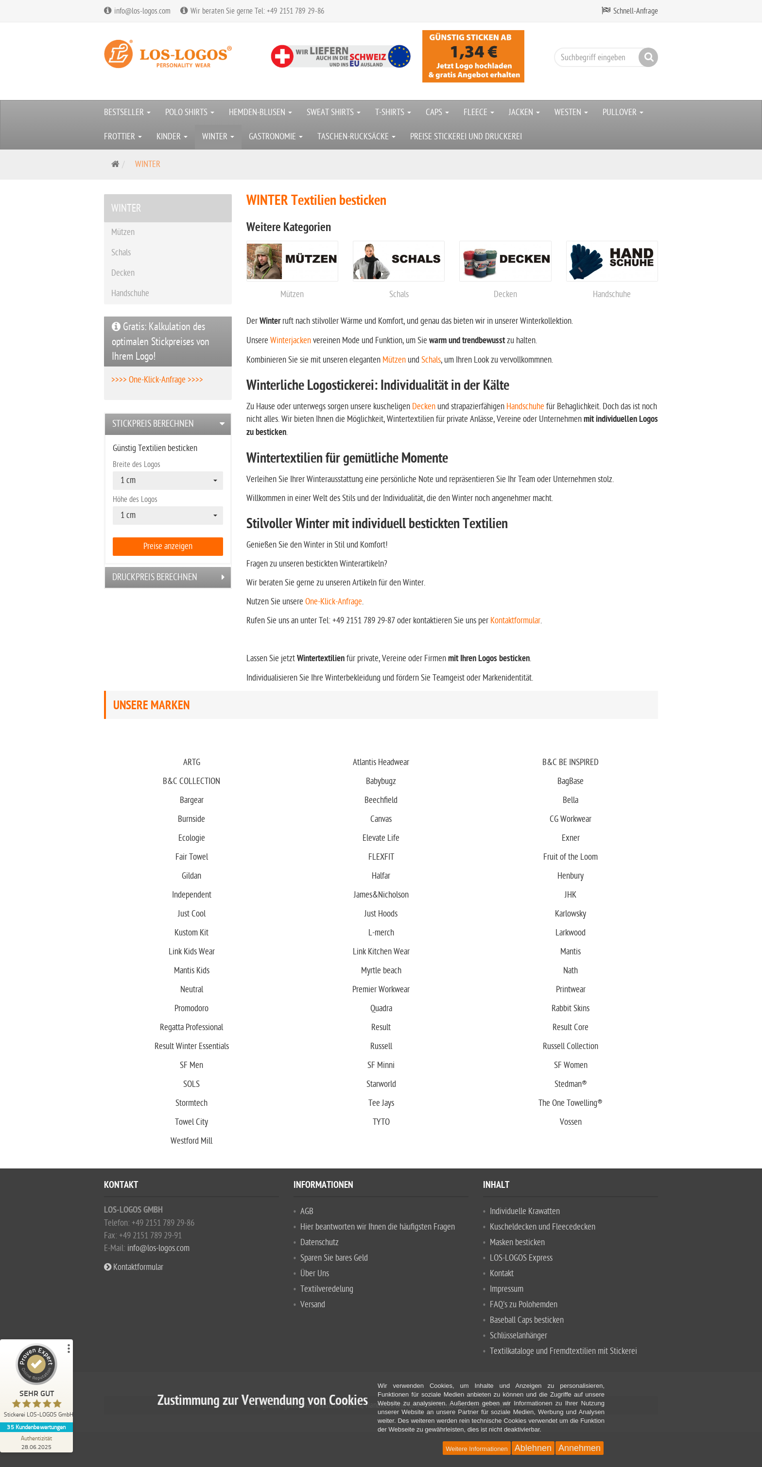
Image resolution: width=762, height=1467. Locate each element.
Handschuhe (612, 294)
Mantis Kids (191, 971)
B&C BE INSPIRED (570, 762)
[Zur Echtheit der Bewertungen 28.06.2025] (36, 1442)
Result (381, 1027)
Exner (571, 838)
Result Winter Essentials (192, 1046)
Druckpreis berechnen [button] (154, 577)
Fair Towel (191, 857)
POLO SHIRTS (189, 112)
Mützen (292, 294)
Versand (312, 1305)
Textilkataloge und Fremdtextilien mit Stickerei (563, 1351)
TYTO (381, 1122)
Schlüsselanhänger (518, 1336)
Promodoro (191, 1008)
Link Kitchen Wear (381, 952)
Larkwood (570, 933)
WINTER (218, 137)
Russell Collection (570, 1046)
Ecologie (191, 838)
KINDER (172, 137)
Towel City (191, 1122)
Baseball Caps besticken (527, 1320)
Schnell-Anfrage (635, 11)
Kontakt (502, 1273)
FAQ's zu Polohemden (523, 1305)
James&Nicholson (381, 895)
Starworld (381, 1084)
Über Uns (314, 1273)
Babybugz (381, 781)
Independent (191, 895)
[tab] (168, 424)
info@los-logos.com (157, 1248)
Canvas (381, 819)
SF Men (191, 1065)
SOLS (191, 1084)
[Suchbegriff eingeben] (603, 57)
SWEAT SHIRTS (334, 112)
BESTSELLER (127, 112)
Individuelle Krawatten (525, 1211)
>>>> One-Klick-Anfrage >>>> (157, 380)
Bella (570, 800)
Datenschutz (319, 1242)
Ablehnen (533, 1448)
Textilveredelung (326, 1289)
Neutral (191, 989)
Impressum (506, 1289)
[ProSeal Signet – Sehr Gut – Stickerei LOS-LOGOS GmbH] (36, 1382)
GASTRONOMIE (276, 137)
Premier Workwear (381, 989)
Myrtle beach (381, 971)
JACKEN (524, 112)
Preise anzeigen (167, 546)
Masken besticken (517, 1242)
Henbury (570, 876)
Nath (570, 971)
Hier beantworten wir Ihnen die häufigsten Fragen (377, 1227)
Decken (505, 294)
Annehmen (579, 1448)
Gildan (191, 876)
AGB (306, 1211)
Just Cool (192, 914)
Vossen (571, 1122)
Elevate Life (381, 838)
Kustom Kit (191, 933)
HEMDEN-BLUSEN (260, 112)
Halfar (381, 876)
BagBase (570, 781)
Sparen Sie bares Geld (334, 1258)
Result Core (571, 1027)
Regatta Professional (191, 1027)
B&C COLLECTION (191, 781)
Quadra (381, 1008)
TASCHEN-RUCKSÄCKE (356, 137)
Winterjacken (290, 340)
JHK (570, 895)
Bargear (192, 800)
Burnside (191, 819)
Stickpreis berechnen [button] (153, 423)
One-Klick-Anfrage (333, 602)
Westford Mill (191, 1141)
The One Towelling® (570, 1103)
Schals (399, 294)
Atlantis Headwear (381, 762)
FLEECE (479, 112)
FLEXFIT (381, 857)
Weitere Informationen (477, 1448)
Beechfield (381, 800)
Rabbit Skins (570, 1008)
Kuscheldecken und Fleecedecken (542, 1227)
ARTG (191, 762)
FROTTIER (123, 137)
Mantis (570, 952)
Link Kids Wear (192, 952)
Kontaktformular (515, 621)
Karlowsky (570, 914)
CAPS (437, 112)
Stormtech (191, 1103)
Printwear (571, 989)
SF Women (571, 1065)
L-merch (381, 933)
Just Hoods (381, 914)
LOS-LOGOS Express (521, 1258)
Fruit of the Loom (570, 857)
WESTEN (571, 112)
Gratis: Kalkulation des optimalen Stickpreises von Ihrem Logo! (160, 341)
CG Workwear (570, 819)
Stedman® (570, 1084)
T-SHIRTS (393, 112)
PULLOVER (623, 112)
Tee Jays (381, 1103)
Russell (381, 1046)
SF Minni (381, 1065)
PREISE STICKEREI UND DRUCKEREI (466, 137)
